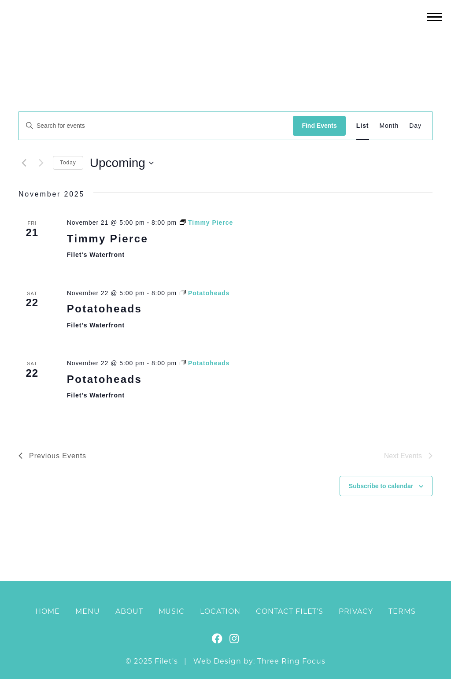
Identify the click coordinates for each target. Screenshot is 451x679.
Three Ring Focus (291, 661)
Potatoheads (104, 309)
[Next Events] (41, 163)
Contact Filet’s (289, 611)
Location (220, 611)
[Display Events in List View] (362, 126)
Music (172, 611)
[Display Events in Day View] (415, 126)
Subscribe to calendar (381, 486)
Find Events (319, 125)
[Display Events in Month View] (389, 126)
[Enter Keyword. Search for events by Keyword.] (156, 126)
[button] (434, 16)
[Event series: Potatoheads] (204, 293)
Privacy (356, 611)
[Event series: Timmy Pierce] (206, 222)
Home (47, 611)
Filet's (226, 34)
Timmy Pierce (107, 239)
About (129, 611)
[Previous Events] (23, 163)
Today (68, 163)
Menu (87, 611)
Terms (402, 611)
